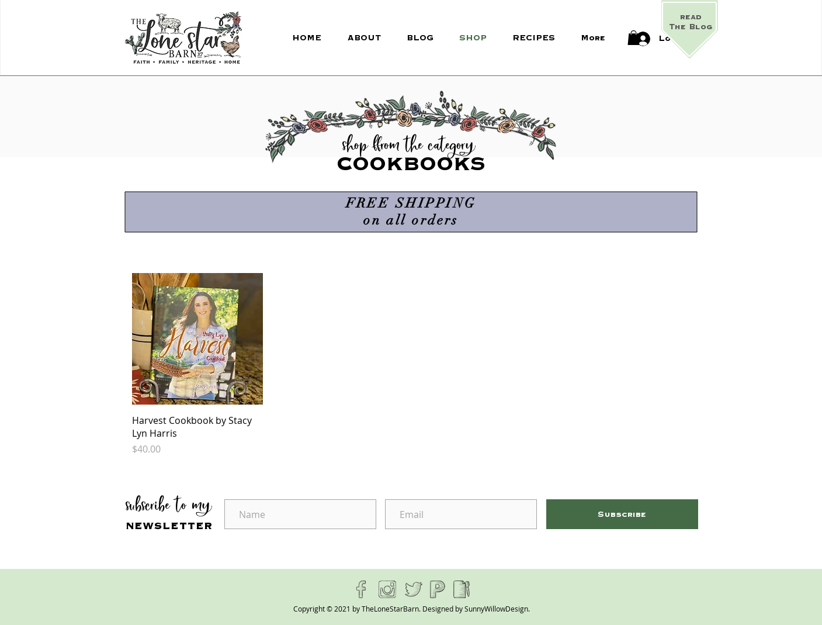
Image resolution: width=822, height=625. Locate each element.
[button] (633, 37)
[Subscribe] (622, 514)
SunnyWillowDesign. (497, 608)
